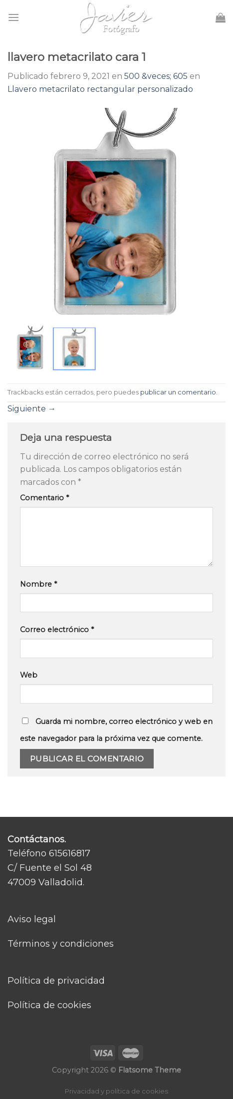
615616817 (69, 853)
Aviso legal (31, 919)
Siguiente (31, 408)
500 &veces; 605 (156, 76)
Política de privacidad (56, 980)
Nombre (38, 584)
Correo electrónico (57, 629)
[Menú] (13, 17)
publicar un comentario (178, 392)
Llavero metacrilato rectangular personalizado (100, 89)
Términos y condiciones (60, 943)
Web (28, 675)
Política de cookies (49, 1005)
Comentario (44, 497)
